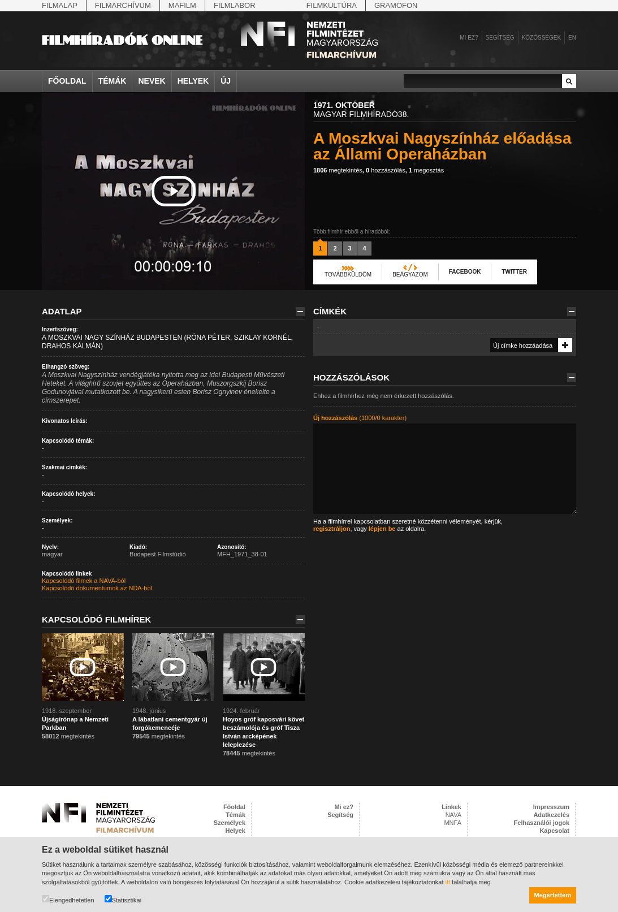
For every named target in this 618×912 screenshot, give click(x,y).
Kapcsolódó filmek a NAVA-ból (84, 580)
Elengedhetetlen (68, 899)
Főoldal (67, 80)
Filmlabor (235, 5)
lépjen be (382, 528)
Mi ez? (469, 37)
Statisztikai (123, 899)
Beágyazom (410, 274)
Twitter (514, 272)
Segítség (500, 37)
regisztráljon (331, 528)
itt (448, 882)
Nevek (151, 80)
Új (226, 80)
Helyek (193, 80)
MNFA (452, 822)
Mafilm (182, 5)
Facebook (465, 272)
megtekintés (337, 170)
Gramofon (396, 5)
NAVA (453, 814)
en (572, 37)
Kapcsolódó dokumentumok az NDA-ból (97, 588)
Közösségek (541, 37)
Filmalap (59, 5)
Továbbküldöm (348, 274)
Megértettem (552, 895)
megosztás (426, 170)
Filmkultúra (331, 5)
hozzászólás (385, 170)
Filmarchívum (123, 5)
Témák (112, 80)
